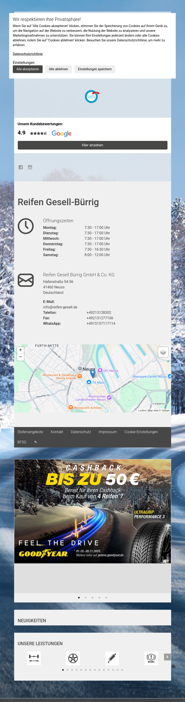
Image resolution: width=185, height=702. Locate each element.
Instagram (30, 167)
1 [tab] (79, 597)
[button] (17, 530)
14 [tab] (122, 670)
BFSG (22, 442)
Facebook (21, 167)
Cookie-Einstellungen (141, 432)
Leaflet (142, 410)
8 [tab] (95, 670)
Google (166, 410)
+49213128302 (99, 312)
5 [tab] (106, 597)
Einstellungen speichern (95, 69)
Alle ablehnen (58, 69)
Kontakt (57, 432)
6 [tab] (86, 670)
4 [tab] (99, 597)
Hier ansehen (92, 145)
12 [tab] (113, 670)
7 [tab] (90, 670)
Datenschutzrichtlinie (28, 54)
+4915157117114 (101, 323)
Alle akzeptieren (27, 69)
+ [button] (20, 350)
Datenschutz (81, 432)
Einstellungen (24, 62)
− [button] (20, 357)
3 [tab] (92, 597)
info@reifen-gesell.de (60, 307)
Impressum (108, 432)
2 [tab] (86, 597)
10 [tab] (104, 670)
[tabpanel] (92, 517)
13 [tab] (117, 670)
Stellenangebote (30, 432)
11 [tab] (108, 670)
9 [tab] (99, 670)
